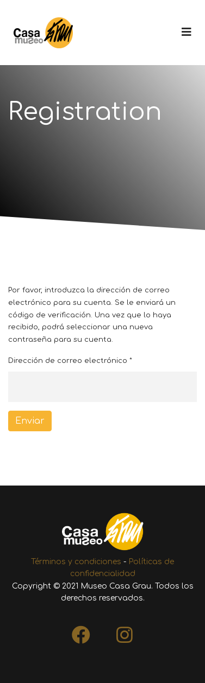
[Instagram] (124, 631)
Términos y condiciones (76, 562)
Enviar (30, 421)
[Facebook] (81, 631)
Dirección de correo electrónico (70, 361)
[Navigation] (186, 32)
